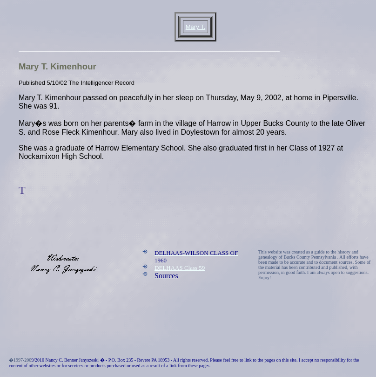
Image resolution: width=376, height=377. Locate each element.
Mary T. (195, 26)
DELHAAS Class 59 (179, 267)
